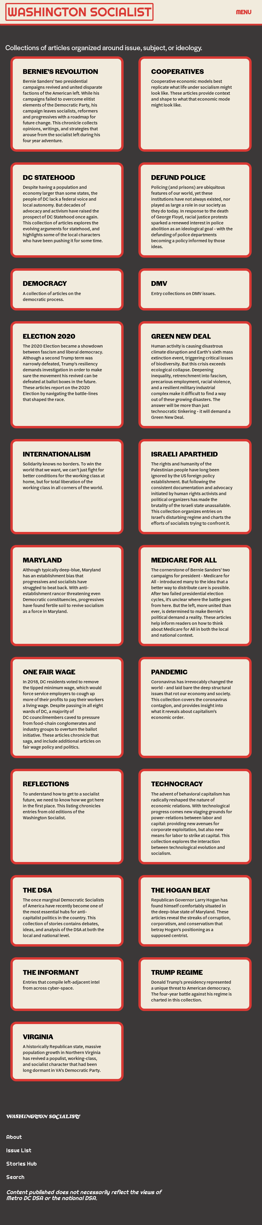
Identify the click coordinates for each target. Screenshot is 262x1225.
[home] (118, 12)
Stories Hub (21, 1163)
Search (15, 1177)
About (14, 1137)
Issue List (18, 1150)
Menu (243, 12)
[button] (244, 12)
